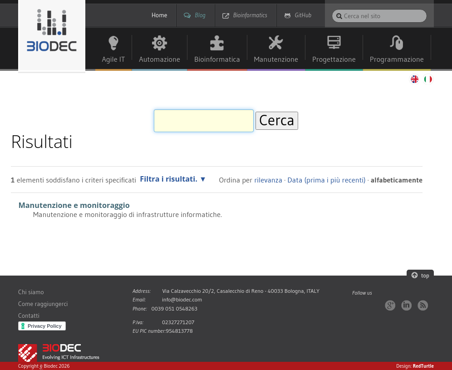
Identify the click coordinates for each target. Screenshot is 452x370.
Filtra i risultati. (168, 178)
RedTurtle (423, 366)
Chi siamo (31, 292)
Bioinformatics (250, 15)
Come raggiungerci (43, 304)
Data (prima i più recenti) (326, 179)
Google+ (390, 305)
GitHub (303, 15)
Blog (200, 15)
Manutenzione (276, 59)
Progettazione (334, 59)
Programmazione (397, 59)
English (413, 79)
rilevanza (268, 179)
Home (159, 15)
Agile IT (113, 59)
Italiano (428, 79)
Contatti (28, 316)
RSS (423, 305)
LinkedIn (406, 305)
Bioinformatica (217, 59)
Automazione (159, 59)
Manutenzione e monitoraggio (73, 205)
